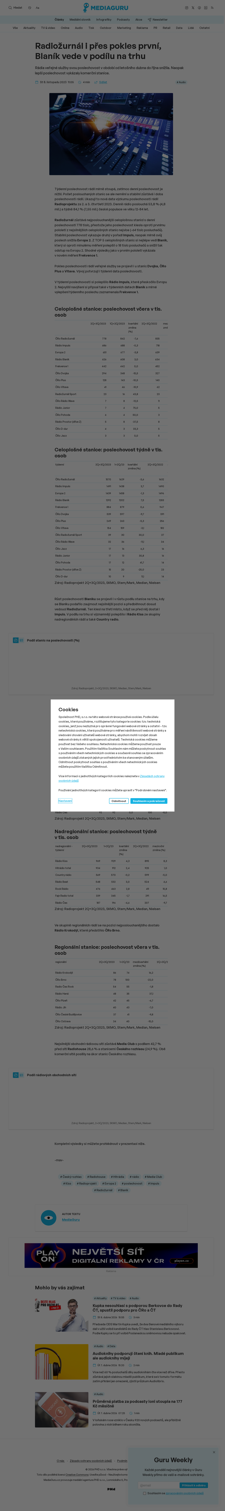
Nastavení (65, 801)
